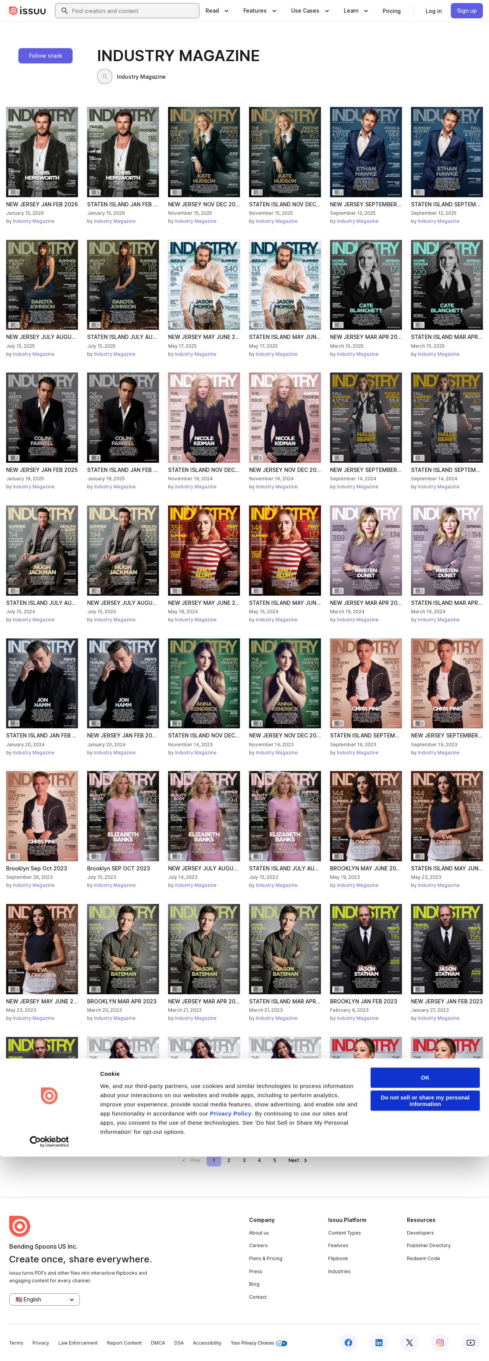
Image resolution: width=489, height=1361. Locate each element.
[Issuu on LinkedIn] (379, 1342)
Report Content (124, 1343)
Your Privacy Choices (259, 1343)
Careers (258, 1245)
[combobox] (134, 10)
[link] (392, 10)
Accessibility (207, 1343)
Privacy (40, 1343)
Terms (16, 1343)
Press (255, 1271)
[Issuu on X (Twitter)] (409, 1342)
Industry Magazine (131, 76)
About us (259, 1233)
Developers (420, 1233)
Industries (339, 1271)
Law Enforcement (78, 1343)
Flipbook (338, 1258)
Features (338, 1245)
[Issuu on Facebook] (348, 1342)
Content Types (344, 1233)
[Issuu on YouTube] (470, 1342)
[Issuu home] (27, 10)
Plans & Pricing (265, 1258)
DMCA (158, 1343)
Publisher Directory (429, 1245)
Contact (258, 1297)
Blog (254, 1284)
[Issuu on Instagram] (440, 1342)
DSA (179, 1343)
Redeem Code (423, 1258)
